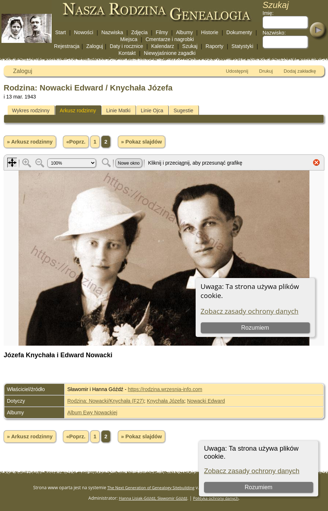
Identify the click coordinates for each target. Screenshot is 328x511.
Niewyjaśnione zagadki (169, 53)
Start (60, 32)
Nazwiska (112, 32)
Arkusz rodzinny (78, 110)
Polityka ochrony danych (216, 498)
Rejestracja (67, 46)
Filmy (162, 32)
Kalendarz (162, 46)
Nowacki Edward (206, 401)
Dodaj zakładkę (300, 71)
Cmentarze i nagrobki (169, 39)
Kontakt (127, 53)
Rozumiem (258, 487)
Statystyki (242, 46)
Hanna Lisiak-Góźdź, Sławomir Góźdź (153, 498)
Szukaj (189, 46)
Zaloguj (94, 46)
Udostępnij (237, 71)
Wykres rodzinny (30, 110)
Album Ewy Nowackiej (92, 412)
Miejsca (128, 39)
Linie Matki (118, 110)
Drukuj (266, 71)
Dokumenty (239, 32)
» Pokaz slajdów (141, 142)
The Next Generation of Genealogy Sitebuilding (151, 487)
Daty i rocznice (126, 46)
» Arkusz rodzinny (30, 142)
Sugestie (183, 110)
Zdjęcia (139, 32)
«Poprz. (75, 142)
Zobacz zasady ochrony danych (251, 471)
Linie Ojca (152, 110)
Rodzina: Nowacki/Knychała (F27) (105, 401)
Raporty (214, 46)
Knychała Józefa (165, 401)
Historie (209, 32)
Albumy (184, 32)
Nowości (83, 32)
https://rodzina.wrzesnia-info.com (165, 389)
